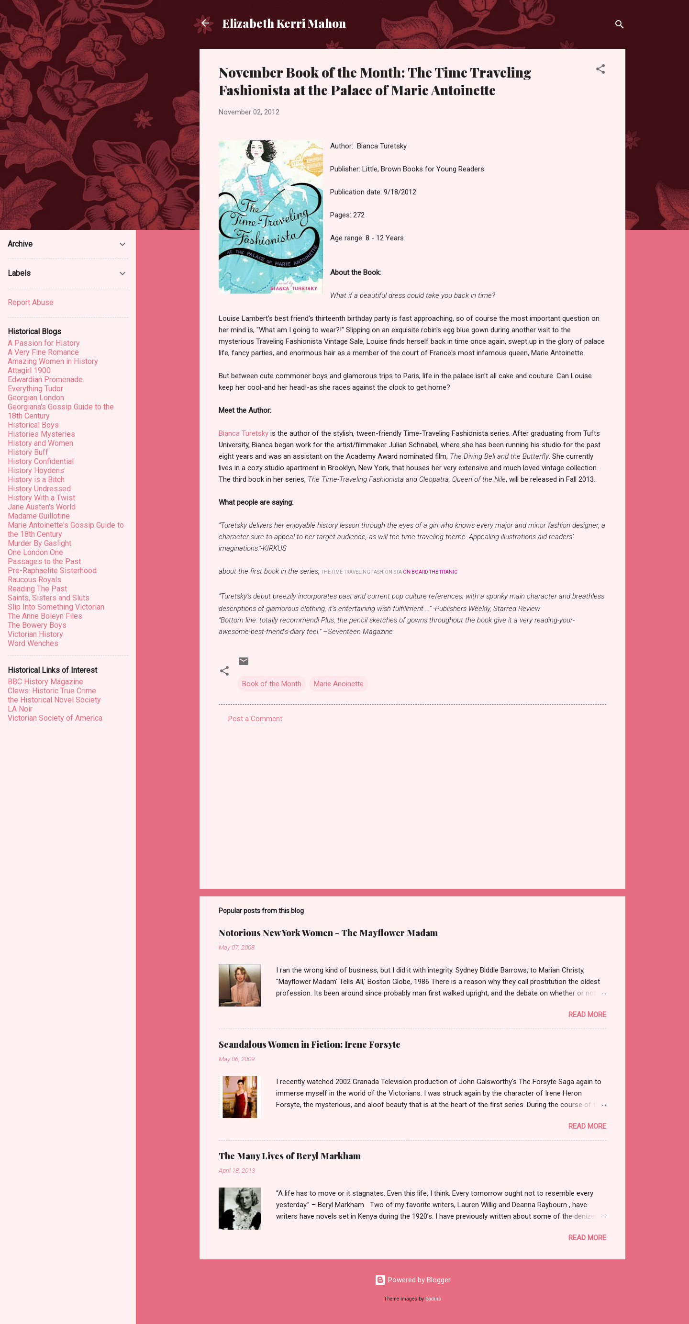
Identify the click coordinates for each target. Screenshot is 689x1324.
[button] (600, 70)
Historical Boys (33, 425)
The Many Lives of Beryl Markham (290, 1156)
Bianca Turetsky (243, 433)
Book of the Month (271, 683)
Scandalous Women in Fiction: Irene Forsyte (309, 1044)
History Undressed (39, 488)
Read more (587, 1014)
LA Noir (20, 708)
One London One (35, 552)
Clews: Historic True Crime (52, 690)
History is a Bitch (36, 479)
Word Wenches (33, 643)
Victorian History (35, 634)
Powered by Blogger (413, 1280)
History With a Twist (41, 497)
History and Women (40, 443)
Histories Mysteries (41, 434)
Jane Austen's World (42, 506)
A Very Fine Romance (43, 352)
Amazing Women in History (53, 361)
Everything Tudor (35, 388)
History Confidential (41, 461)
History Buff (28, 452)
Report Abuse (31, 302)
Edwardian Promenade (45, 379)
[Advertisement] (412, 800)
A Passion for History (44, 343)
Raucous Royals (34, 579)
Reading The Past (37, 588)
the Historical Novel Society (54, 699)
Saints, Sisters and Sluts (48, 597)
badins (433, 1299)
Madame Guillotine (39, 516)
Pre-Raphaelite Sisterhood (52, 570)
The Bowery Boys (37, 625)
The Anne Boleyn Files (45, 616)
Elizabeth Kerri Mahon (284, 23)
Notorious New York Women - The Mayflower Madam (328, 933)
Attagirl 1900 (29, 370)
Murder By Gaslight (39, 543)
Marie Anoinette (339, 683)
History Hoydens (36, 470)
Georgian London (36, 397)
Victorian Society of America (55, 718)
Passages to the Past (44, 561)
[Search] (619, 26)
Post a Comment (255, 718)
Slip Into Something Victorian (56, 606)
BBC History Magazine (45, 681)
